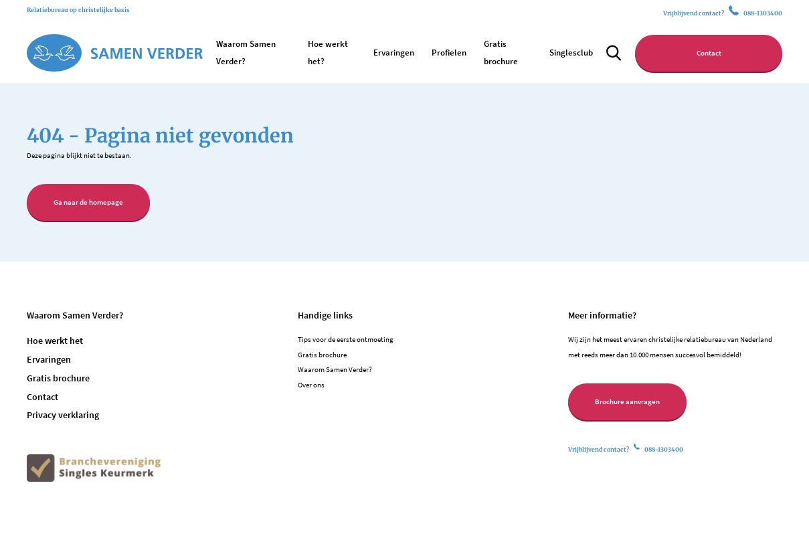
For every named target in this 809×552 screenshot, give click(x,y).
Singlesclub (571, 52)
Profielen (449, 52)
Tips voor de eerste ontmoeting (345, 339)
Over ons (311, 384)
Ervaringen (393, 52)
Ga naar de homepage (88, 202)
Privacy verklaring (63, 415)
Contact (709, 53)
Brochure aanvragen (627, 401)
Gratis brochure (58, 378)
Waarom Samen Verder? (335, 369)
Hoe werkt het (55, 341)
